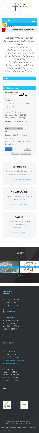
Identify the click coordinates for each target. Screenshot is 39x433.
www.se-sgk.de (12, 312)
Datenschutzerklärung (27, 423)
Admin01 (15, 141)
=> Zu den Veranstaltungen (20, 204)
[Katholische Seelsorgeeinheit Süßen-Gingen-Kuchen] (19, 3)
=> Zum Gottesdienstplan (19, 179)
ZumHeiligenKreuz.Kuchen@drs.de (15, 360)
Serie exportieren (26, 153)
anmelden (21, 15)
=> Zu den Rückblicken (19, 232)
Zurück (9, 149)
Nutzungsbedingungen (12, 423)
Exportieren (15, 153)
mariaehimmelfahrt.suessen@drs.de (15, 309)
